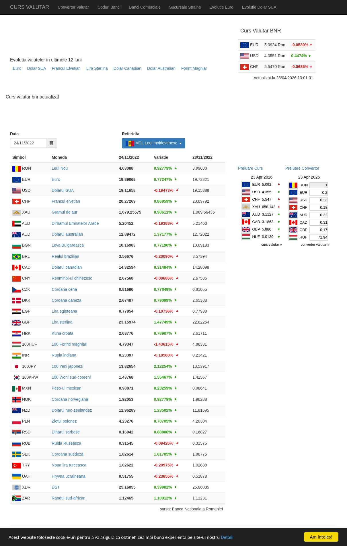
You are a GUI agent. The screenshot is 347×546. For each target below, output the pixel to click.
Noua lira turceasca (69, 465)
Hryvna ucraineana (68, 476)
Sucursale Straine (185, 7)
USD (256, 192)
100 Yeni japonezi (67, 366)
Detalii (227, 537)
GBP (256, 229)
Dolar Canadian (127, 68)
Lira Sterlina (97, 68)
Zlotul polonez (64, 421)
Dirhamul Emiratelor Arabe (75, 223)
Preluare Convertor (302, 168)
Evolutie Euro (221, 7)
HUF (256, 237)
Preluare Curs (250, 168)
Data (14, 133)
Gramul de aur (64, 212)
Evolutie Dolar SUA (259, 7)
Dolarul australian (67, 234)
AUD (256, 214)
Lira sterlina (62, 322)
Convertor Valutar (73, 7)
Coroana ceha (64, 289)
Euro (17, 68)
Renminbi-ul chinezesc (72, 278)
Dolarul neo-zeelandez (72, 410)
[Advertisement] (114, 85)
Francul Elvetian (66, 68)
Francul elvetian (66, 201)
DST (56, 487)
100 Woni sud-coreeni (71, 377)
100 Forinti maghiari (69, 344)
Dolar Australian (161, 68)
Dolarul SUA (63, 190)
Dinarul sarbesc (65, 432)
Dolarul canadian (67, 267)
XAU (256, 207)
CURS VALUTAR (29, 7)
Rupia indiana (64, 355)
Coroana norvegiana (70, 399)
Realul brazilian (65, 256)
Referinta (130, 133)
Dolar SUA (36, 68)
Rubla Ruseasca (66, 443)
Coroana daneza (66, 300)
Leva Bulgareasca (68, 245)
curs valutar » (272, 245)
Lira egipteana (64, 311)
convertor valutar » (315, 245)
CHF (256, 199)
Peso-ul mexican (66, 388)
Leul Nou (60, 168)
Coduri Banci (109, 7)
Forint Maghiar (194, 68)
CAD (256, 222)
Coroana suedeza (67, 454)
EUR (256, 184)
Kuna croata (62, 333)
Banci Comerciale (145, 7)
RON (304, 185)
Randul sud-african (68, 498)
